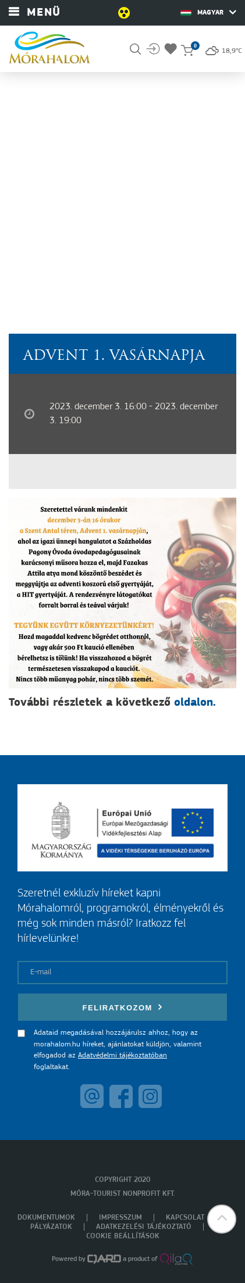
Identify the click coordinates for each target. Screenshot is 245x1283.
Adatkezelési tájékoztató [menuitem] (143, 1227)
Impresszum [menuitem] (120, 1217)
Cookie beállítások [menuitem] (122, 1236)
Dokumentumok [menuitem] (46, 1217)
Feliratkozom (123, 1007)
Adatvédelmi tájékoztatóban (122, 1055)
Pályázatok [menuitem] (51, 1227)
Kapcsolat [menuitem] (185, 1217)
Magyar (208, 12)
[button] (221, 1219)
